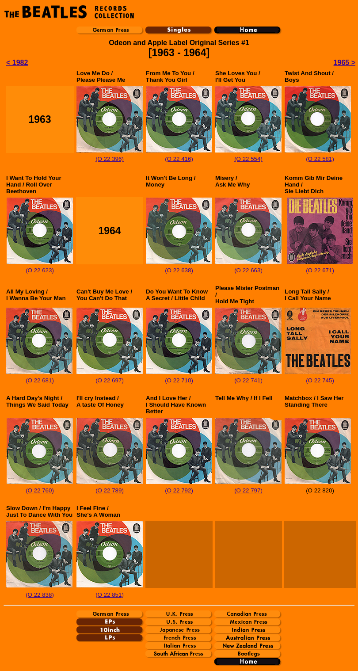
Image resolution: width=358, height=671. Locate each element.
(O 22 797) (248, 490)
